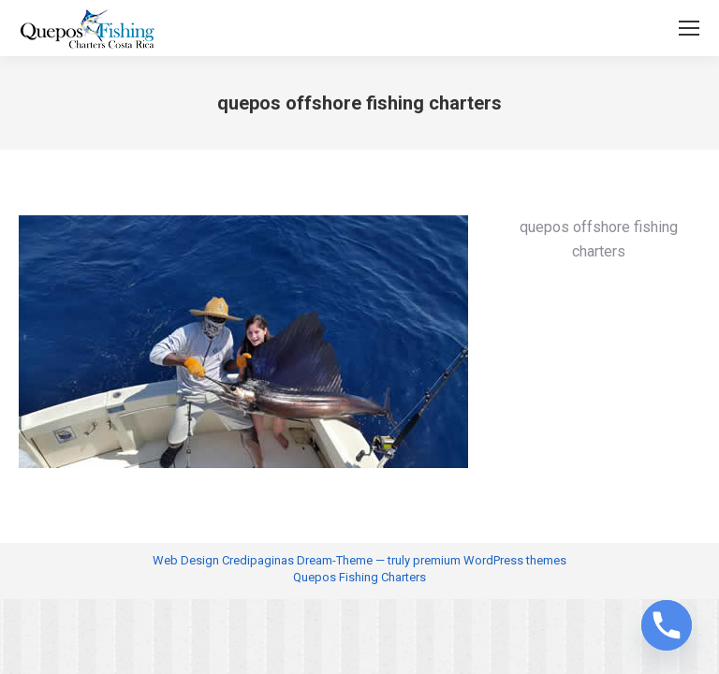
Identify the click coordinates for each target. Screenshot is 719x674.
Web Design (186, 560)
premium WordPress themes (489, 560)
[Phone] (666, 625)
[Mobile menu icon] (689, 28)
